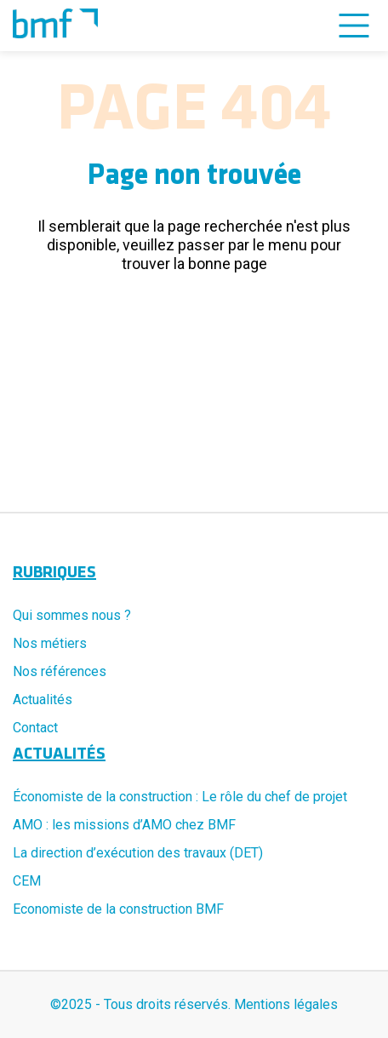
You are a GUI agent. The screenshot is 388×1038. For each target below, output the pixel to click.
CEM (27, 881)
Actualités (42, 699)
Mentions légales (286, 1004)
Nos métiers (50, 643)
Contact (35, 728)
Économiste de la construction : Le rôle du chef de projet (180, 797)
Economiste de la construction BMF (118, 909)
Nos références (59, 671)
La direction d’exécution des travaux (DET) (138, 853)
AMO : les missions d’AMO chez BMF (124, 825)
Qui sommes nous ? (72, 615)
